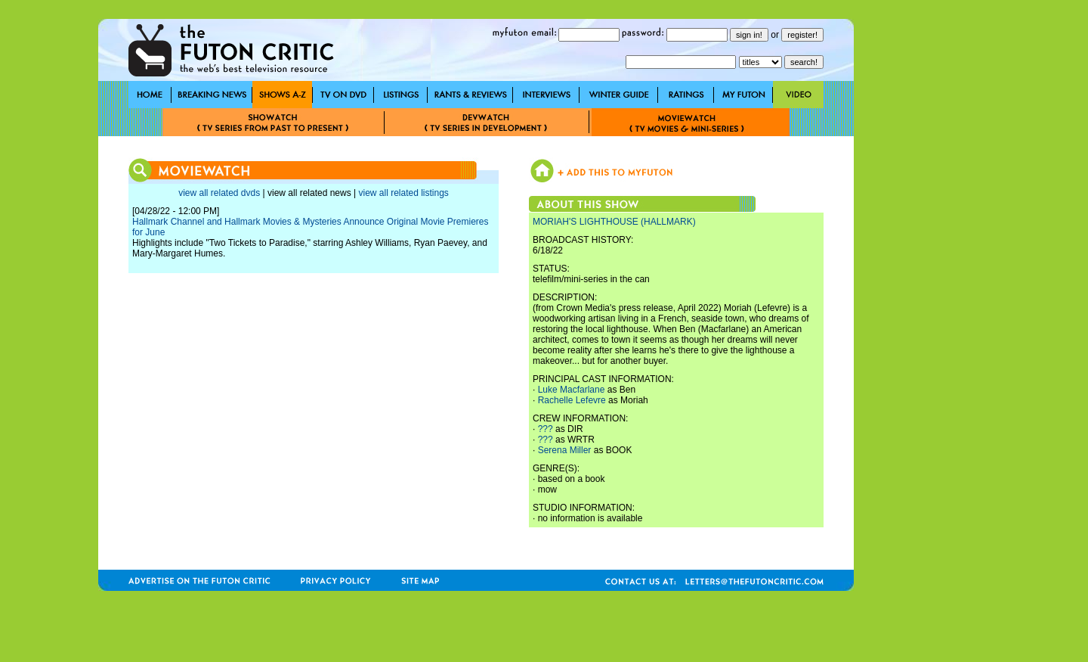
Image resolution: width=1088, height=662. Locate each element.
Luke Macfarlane (571, 389)
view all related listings (403, 193)
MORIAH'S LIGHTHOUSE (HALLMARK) (614, 221)
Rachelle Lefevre (572, 400)
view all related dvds (219, 193)
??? (545, 429)
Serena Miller (565, 450)
